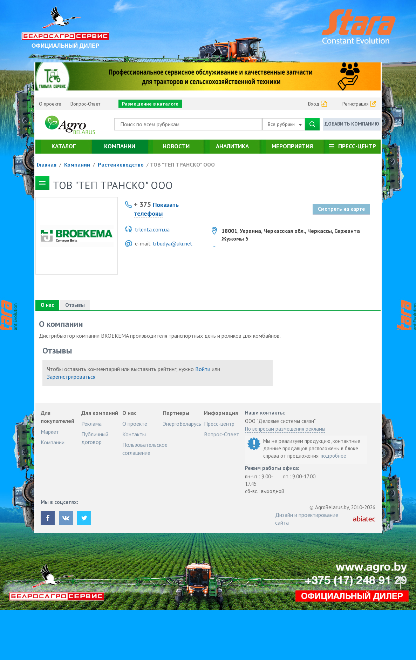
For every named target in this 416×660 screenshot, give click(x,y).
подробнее (333, 455)
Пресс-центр (357, 146)
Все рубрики (285, 124)
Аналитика (232, 146)
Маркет (50, 431)
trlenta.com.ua (152, 229)
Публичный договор (94, 438)
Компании (119, 146)
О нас (47, 305)
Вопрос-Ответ (85, 104)
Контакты (134, 434)
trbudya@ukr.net (172, 243)
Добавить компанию (352, 124)
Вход (313, 104)
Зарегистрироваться (71, 376)
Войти (202, 368)
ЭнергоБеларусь (182, 423)
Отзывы (74, 305)
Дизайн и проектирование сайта (306, 518)
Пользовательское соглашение (145, 448)
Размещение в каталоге (150, 104)
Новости (176, 146)
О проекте (50, 104)
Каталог (64, 146)
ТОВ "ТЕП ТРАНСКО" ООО (182, 164)
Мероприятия (292, 146)
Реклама (91, 423)
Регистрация (355, 104)
